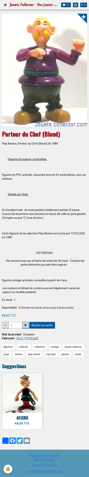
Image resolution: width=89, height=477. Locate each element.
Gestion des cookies (44, 465)
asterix (18, 354)
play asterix (34, 354)
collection (39, 347)
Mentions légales (44, 459)
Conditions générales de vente (44, 471)
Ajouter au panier (42, 325)
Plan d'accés (38, 455)
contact (54, 455)
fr (82, 5)
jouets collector (73, 347)
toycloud (51, 354)
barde (78, 354)
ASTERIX (22, 417)
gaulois (65, 354)
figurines (8, 347)
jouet (6, 354)
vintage (55, 347)
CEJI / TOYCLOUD (27, 338)
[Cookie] (8, 469)
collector (23, 347)
